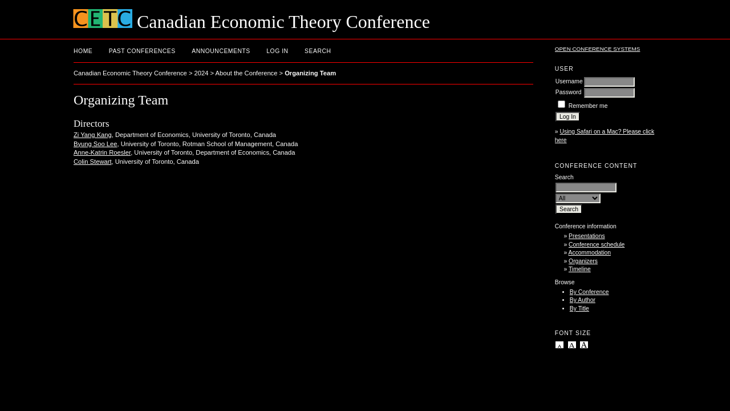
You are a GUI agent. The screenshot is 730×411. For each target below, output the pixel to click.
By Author (582, 300)
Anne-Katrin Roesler (102, 152)
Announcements (221, 51)
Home (83, 51)
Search (318, 51)
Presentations (587, 236)
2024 (201, 73)
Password (568, 92)
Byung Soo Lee (95, 143)
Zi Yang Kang (93, 134)
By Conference (589, 292)
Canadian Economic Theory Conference (130, 73)
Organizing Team (310, 73)
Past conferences (142, 51)
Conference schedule (596, 244)
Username (569, 81)
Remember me (588, 106)
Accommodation (590, 252)
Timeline (580, 269)
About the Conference (247, 73)
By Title (579, 308)
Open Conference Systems (597, 49)
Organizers (583, 261)
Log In (277, 51)
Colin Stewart (93, 161)
